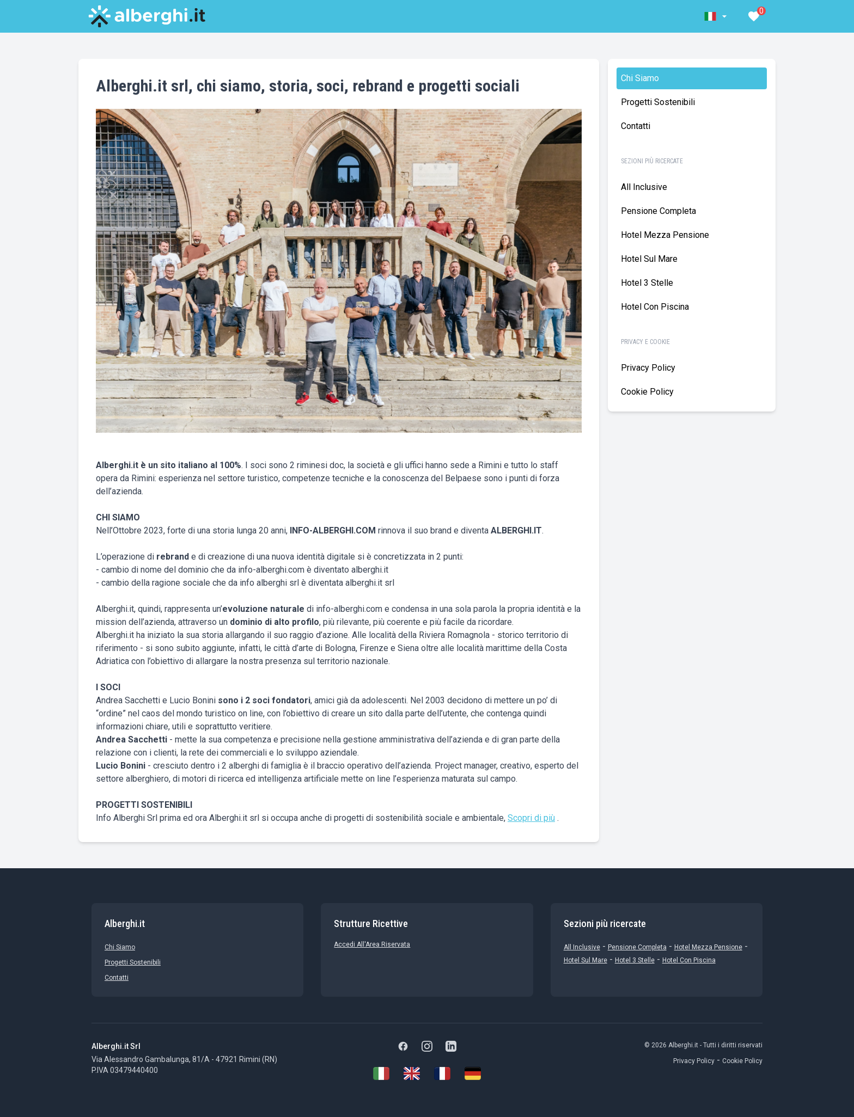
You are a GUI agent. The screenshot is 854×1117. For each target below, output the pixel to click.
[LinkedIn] (451, 1046)
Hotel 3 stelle (647, 283)
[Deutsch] (472, 1073)
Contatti (635, 126)
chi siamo (640, 78)
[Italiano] (381, 1073)
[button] (716, 16)
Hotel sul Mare (649, 259)
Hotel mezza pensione (665, 235)
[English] (411, 1073)
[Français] (442, 1073)
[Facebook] (403, 1046)
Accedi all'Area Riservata (372, 944)
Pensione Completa (658, 211)
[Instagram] (427, 1046)
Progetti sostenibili (658, 102)
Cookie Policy (742, 1061)
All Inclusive (644, 187)
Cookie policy (647, 391)
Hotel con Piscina (655, 307)
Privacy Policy (648, 368)
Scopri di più (531, 818)
